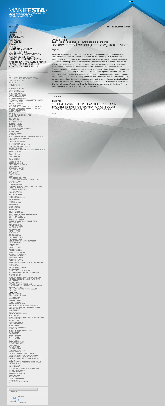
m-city (11, 246)
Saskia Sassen (15, 335)
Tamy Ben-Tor (14, 347)
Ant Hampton (14, 116)
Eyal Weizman (14, 174)
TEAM (12, 44)
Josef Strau (14, 223)
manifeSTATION (15, 247)
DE (10, 27)
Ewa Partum (14, 171)
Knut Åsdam (14, 234)
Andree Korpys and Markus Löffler (24, 108)
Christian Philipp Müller (19, 145)
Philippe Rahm (15, 300)
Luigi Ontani (14, 244)
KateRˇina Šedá (15, 229)
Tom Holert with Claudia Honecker (24, 368)
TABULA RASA (14, 345)
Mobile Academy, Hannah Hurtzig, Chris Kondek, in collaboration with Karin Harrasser (25, 279)
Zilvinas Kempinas (16, 378)
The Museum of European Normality (24, 355)
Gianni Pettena (15, 181)
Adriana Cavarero (16, 92)
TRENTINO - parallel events (28, 61)
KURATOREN (16, 42)
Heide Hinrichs (15, 196)
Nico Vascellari (15, 287)
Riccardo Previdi (16, 324)
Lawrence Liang (15, 239)
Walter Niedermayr (17, 373)
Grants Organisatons (24, 64)
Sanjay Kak (13, 333)
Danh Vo (12, 153)
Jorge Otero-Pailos (17, 218)
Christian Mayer (16, 143)
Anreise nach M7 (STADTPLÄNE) (20, 50)
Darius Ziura (14, 158)
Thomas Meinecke (16, 363)
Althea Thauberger (17, 98)
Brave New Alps (15, 133)
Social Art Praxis (16, 339)
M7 (10, 76)
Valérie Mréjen (15, 372)
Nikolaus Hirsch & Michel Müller (23, 289)
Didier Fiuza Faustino (18, 164)
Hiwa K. (12, 201)
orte (12, 35)
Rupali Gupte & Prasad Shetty (21, 330)
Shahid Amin (14, 337)
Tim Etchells (14, 365)
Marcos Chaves (15, 249)
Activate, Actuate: (16, 88)
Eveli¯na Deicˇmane (17, 170)
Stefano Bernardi (16, 342)
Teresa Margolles (17, 350)
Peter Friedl (14, 299)
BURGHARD (13, 135)
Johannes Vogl (15, 216)
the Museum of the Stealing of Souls (25, 362)
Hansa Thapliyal (16, 193)
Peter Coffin (14, 297)
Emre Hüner (14, 166)
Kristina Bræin (15, 236)
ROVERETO (14, 85)
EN (16, 27)
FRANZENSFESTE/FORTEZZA (23, 78)
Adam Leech (14, 90)
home (108, 27)
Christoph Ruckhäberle (19, 146)
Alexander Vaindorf (17, 95)
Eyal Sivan (13, 173)
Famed (11, 176)
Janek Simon (14, 209)
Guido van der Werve (18, 189)
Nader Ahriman (15, 282)
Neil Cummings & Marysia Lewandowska (25, 285)
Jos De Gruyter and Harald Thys (23, 221)
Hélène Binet (14, 199)
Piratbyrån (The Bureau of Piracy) (23, 305)
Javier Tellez (14, 211)
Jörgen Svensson (16, 219)
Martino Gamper (16, 257)
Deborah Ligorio (16, 163)
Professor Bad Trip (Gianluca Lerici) (24, 307)
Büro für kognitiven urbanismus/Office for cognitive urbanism (26, 137)
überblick (16, 32)
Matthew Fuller (16, 261)
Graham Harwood (16, 184)
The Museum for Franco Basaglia (23, 353)
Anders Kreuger (16, 103)
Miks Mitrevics (15, 274)
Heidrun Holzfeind (17, 198)
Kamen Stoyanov (16, 226)
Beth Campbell (15, 131)
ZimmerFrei (13, 380)
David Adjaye (14, 160)
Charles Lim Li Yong (17, 141)
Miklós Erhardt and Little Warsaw (24, 272)
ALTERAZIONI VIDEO (16, 97)
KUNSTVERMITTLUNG (22, 56)
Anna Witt (13, 113)
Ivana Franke (14, 206)
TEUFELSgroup (15, 352)
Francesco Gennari (17, 178)
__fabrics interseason (18, 382)
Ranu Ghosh (14, 315)
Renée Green (14, 319)
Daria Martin (14, 156)
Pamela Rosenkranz (17, 295)
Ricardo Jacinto (16, 322)
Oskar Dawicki (15, 294)
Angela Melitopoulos (18, 110)
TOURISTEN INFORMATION (25, 54)
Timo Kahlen (14, 367)
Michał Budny (14, 269)
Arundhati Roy (15, 118)
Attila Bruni (14, 120)
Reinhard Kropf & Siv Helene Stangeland (26, 317)
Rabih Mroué (14, 310)
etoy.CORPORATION (16, 168)
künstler (15, 40)
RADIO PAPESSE (15, 312)
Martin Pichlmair (16, 256)
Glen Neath (13, 183)
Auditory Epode (15, 121)
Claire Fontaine (15, 148)
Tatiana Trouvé (15, 348)
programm (16, 37)
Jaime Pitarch (14, 208)
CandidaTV (13, 140)
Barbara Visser (15, 125)
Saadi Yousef (14, 332)
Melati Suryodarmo (17, 267)
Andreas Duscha (16, 105)
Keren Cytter (15, 231)
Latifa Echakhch (16, 237)
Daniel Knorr (14, 155)
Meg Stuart (14, 266)
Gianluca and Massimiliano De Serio (24, 179)
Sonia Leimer (14, 340)
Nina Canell (14, 291)
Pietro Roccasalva (17, 304)
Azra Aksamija (15, 123)
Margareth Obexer (17, 252)
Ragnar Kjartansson (18, 314)
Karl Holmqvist (15, 227)
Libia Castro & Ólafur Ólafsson (22, 241)
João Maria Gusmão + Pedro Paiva (23, 214)
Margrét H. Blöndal (17, 254)
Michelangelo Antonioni (19, 271)
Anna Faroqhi (14, 111)
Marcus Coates (15, 251)
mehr (54, 114)
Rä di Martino (14, 309)
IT (13, 27)
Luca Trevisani (15, 242)
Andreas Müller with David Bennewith (25, 107)
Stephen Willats (16, 344)
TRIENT (12, 82)
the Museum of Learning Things (22, 357)
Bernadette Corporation (20, 128)
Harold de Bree (15, 194)
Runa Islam (13, 329)
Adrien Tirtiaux (15, 93)
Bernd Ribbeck (15, 130)
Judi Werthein (15, 224)
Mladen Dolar (15, 276)
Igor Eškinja (14, 204)
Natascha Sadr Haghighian (20, 284)
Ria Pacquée (14, 320)
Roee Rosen (14, 325)
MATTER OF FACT (15, 259)
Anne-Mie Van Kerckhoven (20, 115)
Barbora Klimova (16, 126)
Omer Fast (13, 292)
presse (14, 47)
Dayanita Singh (15, 161)
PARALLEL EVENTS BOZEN (25, 59)
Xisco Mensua (14, 375)
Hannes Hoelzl (15, 191)
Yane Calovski (15, 377)
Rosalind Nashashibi (17, 327)
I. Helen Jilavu (15, 203)
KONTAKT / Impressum (23, 66)
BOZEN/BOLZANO (17, 80)
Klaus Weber (14, 232)
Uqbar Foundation (17, 370)
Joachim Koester (16, 213)
